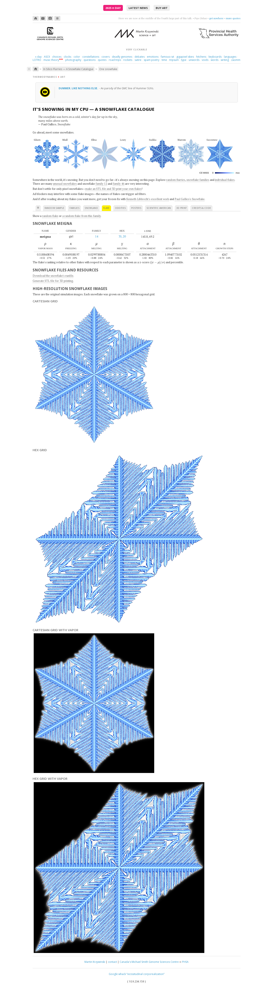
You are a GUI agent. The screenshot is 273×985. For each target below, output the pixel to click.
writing (225, 60)
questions (90, 60)
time (164, 60)
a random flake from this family (81, 216)
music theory (51, 60)
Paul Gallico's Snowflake (190, 199)
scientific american (159, 207)
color (77, 57)
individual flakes (225, 180)
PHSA (185, 962)
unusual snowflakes (65, 184)
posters (136, 207)
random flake (50, 216)
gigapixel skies (185, 57)
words (214, 60)
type (183, 60)
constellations (90, 57)
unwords (194, 60)
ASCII (47, 57)
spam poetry (151, 60)
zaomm (235, 60)
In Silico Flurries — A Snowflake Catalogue (68, 69)
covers (106, 57)
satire (138, 60)
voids (205, 60)
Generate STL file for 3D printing (53, 281)
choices (56, 57)
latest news (138, 8)
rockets (127, 60)
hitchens (201, 57)
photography (73, 60)
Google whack (117, 974)
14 (96, 236)
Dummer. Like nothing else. (79, 88)
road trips (115, 60)
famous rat (167, 57)
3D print (181, 207)
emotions (152, 57)
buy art (162, 8)
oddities (120, 207)
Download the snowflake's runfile (53, 276)
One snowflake (108, 69)
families (74, 207)
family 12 (101, 184)
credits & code (201, 207)
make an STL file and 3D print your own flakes (113, 189)
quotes (102, 60)
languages (230, 57)
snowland (91, 207)
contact (112, 962)
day (38, 57)
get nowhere (216, 18)
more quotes (233, 18)
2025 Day (113, 8)
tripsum (174, 60)
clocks (67, 57)
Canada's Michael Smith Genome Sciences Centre (149, 962)
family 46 (118, 184)
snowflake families (197, 180)
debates (140, 57)
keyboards (215, 57)
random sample (54, 207)
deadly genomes (122, 57)
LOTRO (37, 60)
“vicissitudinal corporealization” (145, 974)
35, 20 (122, 236)
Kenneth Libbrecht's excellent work (147, 199)
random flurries (175, 180)
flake (106, 207)
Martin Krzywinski (94, 962)
